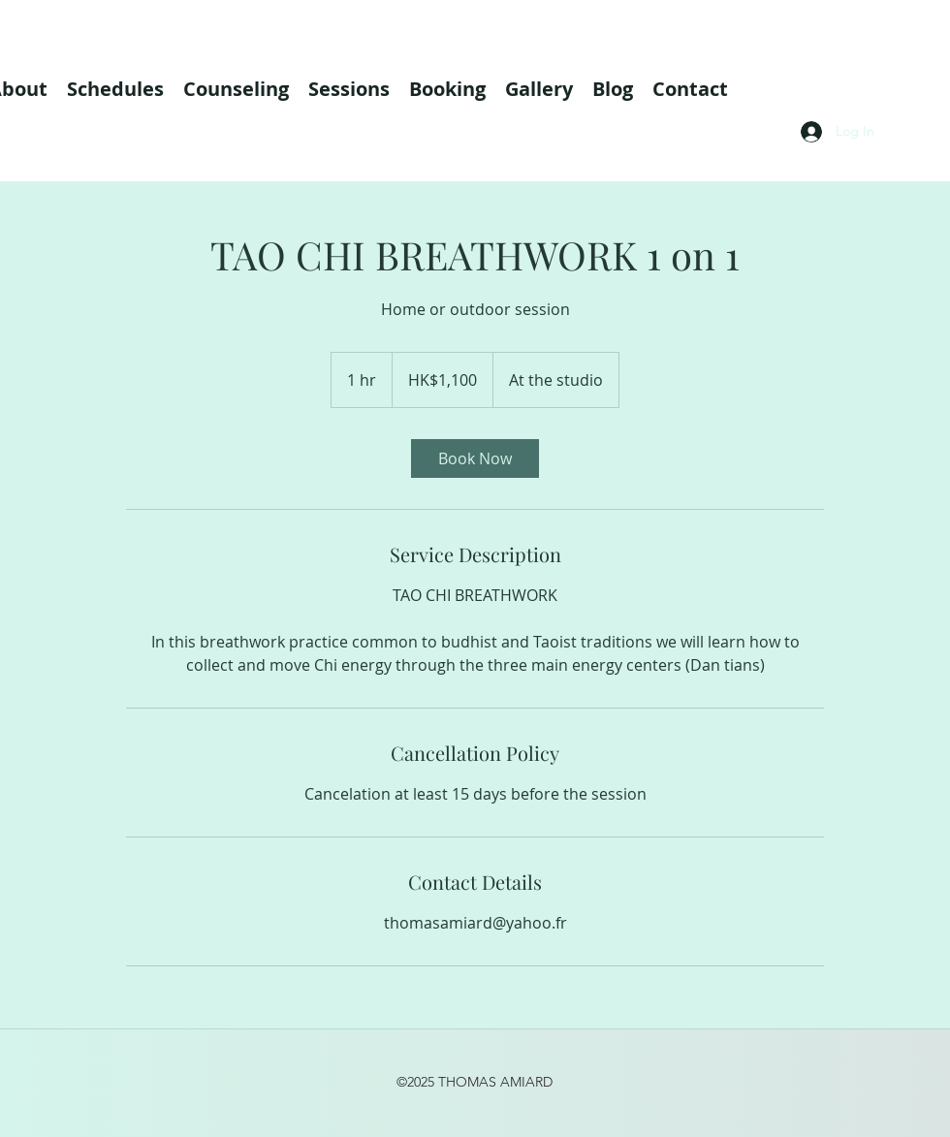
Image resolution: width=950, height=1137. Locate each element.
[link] (475, 458)
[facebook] (781, 68)
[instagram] (812, 68)
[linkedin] (843, 68)
